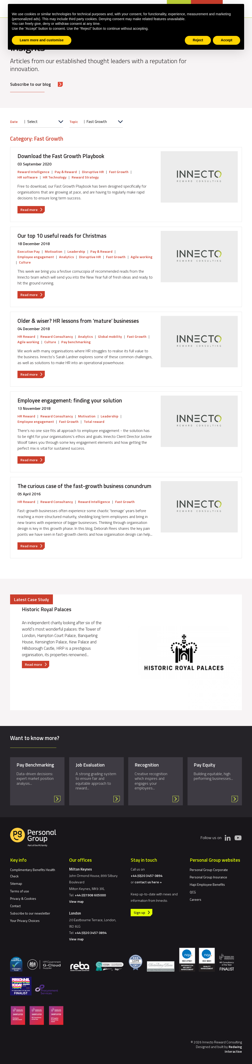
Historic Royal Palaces (46, 609)
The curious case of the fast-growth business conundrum (84, 486)
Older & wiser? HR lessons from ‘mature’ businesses (78, 321)
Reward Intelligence (33, 172)
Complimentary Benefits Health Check (32, 873)
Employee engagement (35, 257)
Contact (15, 905)
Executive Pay (28, 251)
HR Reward (26, 336)
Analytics (66, 257)
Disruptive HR (93, 172)
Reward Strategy (85, 177)
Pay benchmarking (76, 342)
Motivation (53, 251)
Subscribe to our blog (30, 84)
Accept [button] (226, 40)
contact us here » (148, 882)
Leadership (76, 251)
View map (76, 901)
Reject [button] (198, 40)
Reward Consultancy (56, 336)
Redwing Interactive (233, 1049)
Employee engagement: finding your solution (69, 400)
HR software (27, 177)
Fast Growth (118, 172)
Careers (195, 899)
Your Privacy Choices (25, 920)
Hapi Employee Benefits (207, 884)
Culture (25, 262)
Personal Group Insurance (208, 877)
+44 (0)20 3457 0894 (91, 932)
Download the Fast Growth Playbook (60, 156)
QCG (193, 892)
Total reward (94, 421)
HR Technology (54, 177)
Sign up (139, 912)
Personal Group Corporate (209, 869)
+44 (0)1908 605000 (90, 895)
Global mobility (110, 336)
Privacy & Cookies (23, 898)
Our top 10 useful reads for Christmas (61, 236)
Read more (32, 209)
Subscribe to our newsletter (30, 913)
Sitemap (16, 883)
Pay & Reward (66, 172)
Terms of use (19, 891)
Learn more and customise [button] (41, 40)
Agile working (141, 257)
